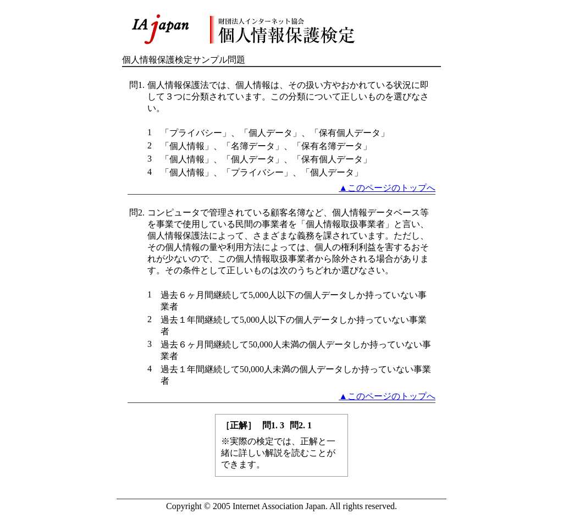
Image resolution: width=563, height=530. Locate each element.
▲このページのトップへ (387, 187)
